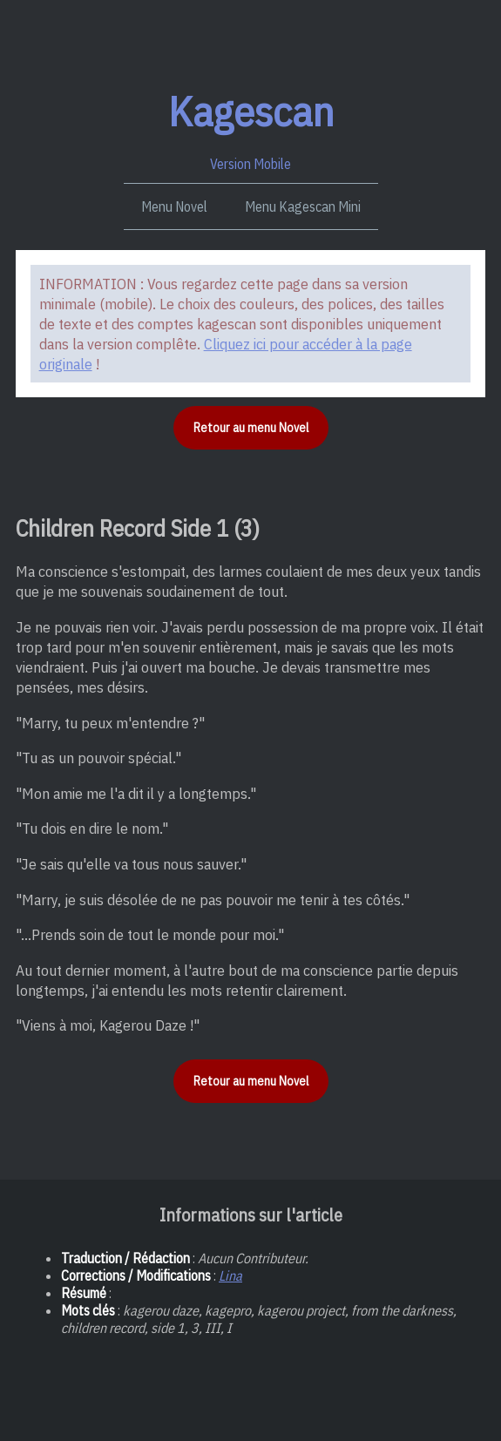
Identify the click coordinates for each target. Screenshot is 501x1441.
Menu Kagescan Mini (303, 206)
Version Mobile (251, 128)
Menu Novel (174, 206)
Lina (230, 1275)
